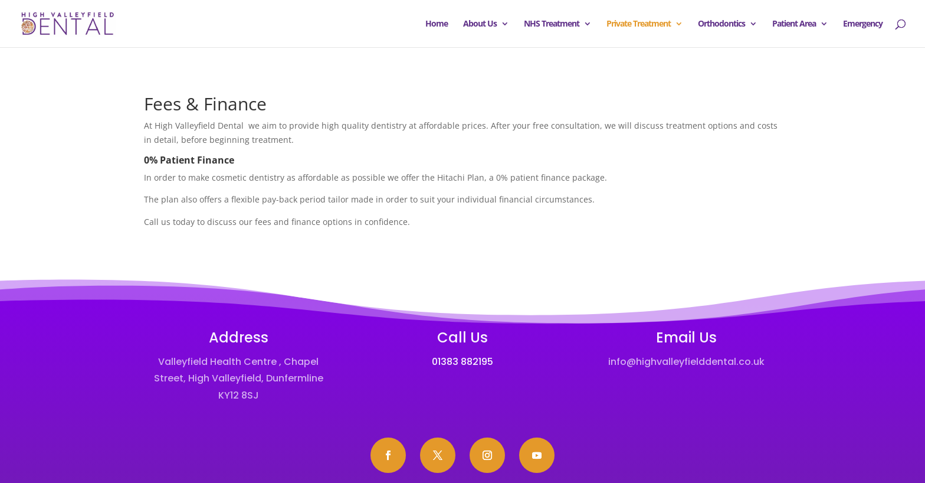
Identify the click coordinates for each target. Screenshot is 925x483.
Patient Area (794, 24)
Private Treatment (638, 24)
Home (436, 24)
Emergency (863, 24)
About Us (480, 24)
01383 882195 (462, 361)
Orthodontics (721, 24)
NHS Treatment (551, 24)
